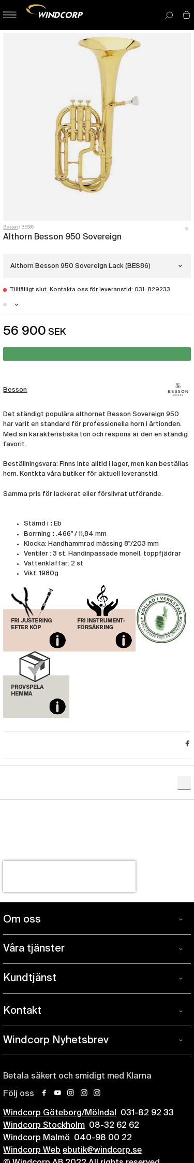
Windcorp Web (32, 1150)
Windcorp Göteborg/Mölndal (59, 1113)
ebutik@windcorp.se (102, 1150)
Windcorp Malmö (36, 1138)
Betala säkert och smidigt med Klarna (77, 1076)
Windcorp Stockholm (44, 1126)
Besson (10, 227)
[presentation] (69, 876)
